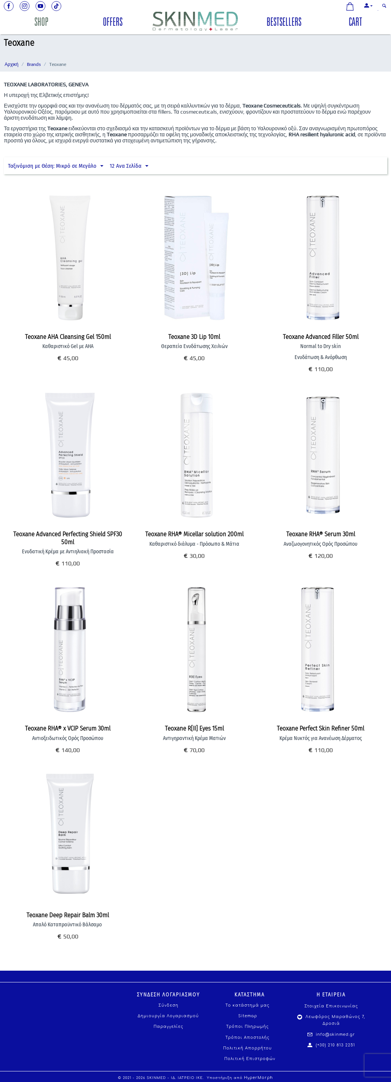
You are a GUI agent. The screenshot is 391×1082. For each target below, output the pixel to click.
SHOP (41, 23)
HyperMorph (258, 1078)
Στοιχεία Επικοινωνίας (331, 1006)
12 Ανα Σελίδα (129, 166)
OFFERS (113, 23)
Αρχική (11, 64)
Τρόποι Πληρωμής (247, 1026)
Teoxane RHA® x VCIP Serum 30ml (67, 728)
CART (355, 23)
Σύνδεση (168, 1005)
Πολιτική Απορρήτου (247, 1048)
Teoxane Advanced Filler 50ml (320, 337)
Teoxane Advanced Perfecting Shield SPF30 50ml (67, 538)
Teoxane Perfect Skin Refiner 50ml (320, 728)
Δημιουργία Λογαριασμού (168, 1016)
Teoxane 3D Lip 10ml (194, 337)
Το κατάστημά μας (247, 1005)
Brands (34, 64)
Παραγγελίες (168, 1026)
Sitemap (247, 1016)
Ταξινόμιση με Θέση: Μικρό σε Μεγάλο (55, 166)
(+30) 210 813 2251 (331, 1045)
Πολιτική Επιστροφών (249, 1059)
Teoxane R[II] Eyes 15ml (194, 728)
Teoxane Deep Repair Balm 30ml (67, 915)
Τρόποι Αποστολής (247, 1037)
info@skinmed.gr (331, 1034)
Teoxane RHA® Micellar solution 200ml (194, 534)
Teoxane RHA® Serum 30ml (320, 534)
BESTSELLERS (284, 23)
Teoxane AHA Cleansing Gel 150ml (68, 337)
